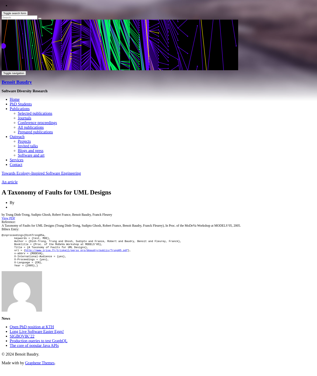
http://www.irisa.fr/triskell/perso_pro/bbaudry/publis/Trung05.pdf (76, 254)
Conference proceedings (37, 122)
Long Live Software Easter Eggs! (37, 338)
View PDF (8, 218)
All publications (31, 127)
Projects (24, 141)
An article (10, 182)
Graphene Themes (40, 369)
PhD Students (21, 104)
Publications (20, 108)
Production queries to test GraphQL (39, 347)
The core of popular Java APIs (34, 352)
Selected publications (35, 113)
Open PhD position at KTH (32, 333)
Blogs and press (30, 150)
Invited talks (28, 146)
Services (16, 160)
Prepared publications (35, 132)
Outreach (17, 136)
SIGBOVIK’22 (22, 343)
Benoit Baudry (17, 82)
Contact (16, 164)
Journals (24, 118)
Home (15, 99)
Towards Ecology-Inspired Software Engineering (41, 173)
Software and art (31, 155)
